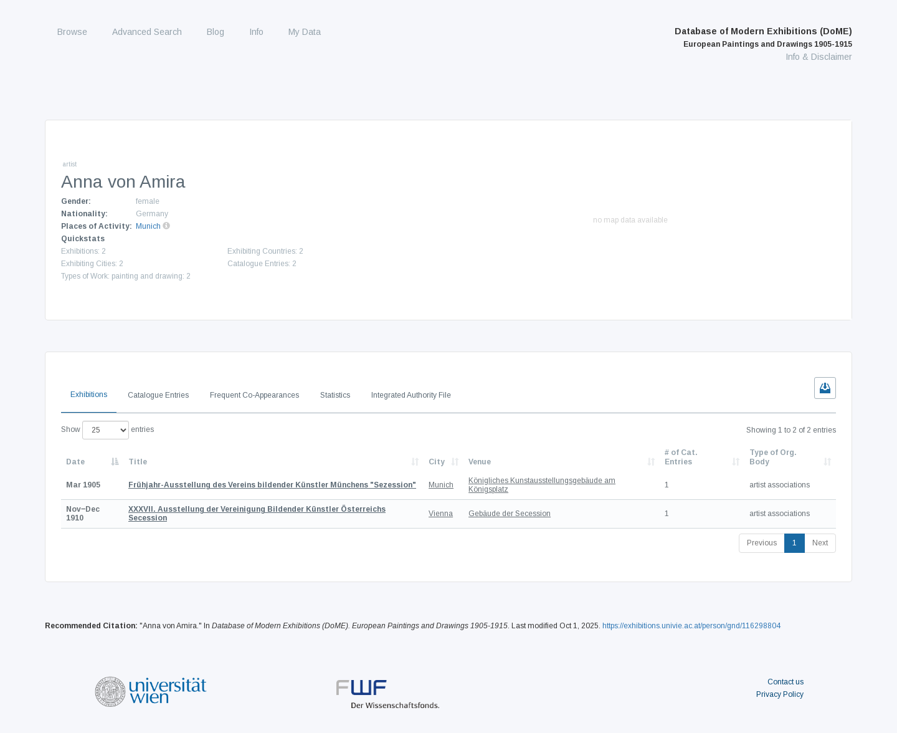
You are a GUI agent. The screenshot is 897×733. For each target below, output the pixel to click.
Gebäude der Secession (509, 513)
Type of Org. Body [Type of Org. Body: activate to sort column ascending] (773, 457)
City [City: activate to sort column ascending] (437, 462)
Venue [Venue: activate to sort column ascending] (479, 462)
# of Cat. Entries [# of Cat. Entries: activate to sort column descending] (681, 457)
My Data (304, 32)
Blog (215, 32)
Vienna (441, 513)
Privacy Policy (780, 694)
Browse (72, 32)
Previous (762, 543)
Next (820, 543)
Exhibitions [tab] (88, 394)
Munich (148, 226)
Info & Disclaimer (818, 57)
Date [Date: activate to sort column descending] (75, 462)
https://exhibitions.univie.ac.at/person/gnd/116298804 (691, 625)
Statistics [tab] (335, 395)
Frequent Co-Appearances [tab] (254, 395)
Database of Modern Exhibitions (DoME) (763, 37)
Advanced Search (147, 32)
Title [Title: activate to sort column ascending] (137, 462)
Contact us (785, 682)
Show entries (107, 430)
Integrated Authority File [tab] (411, 395)
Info (256, 32)
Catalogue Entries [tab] (158, 395)
